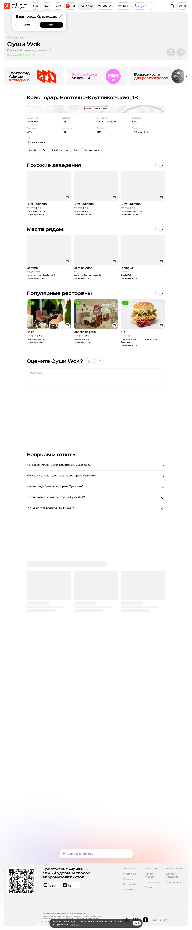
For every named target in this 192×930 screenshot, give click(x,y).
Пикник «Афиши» (150, 875)
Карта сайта (129, 884)
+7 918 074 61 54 (141, 131)
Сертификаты (173, 882)
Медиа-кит (129, 868)
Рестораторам (174, 868)
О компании (129, 873)
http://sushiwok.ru (36, 142)
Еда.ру (148, 887)
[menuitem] (35, 6)
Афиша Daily (151, 868)
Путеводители (152, 882)
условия (74, 924)
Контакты (128, 889)
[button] (33, 150)
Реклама (128, 879)
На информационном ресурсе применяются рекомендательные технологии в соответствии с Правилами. (71, 914)
